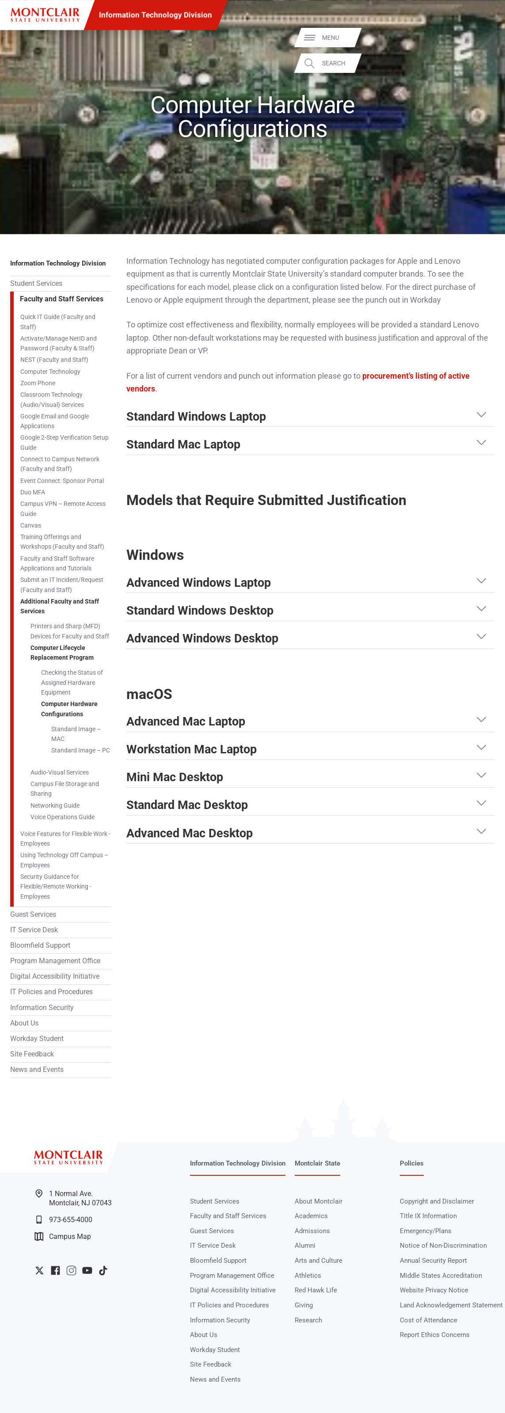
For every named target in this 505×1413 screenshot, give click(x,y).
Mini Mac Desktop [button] (174, 777)
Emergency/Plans (426, 1231)
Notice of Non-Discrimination (443, 1246)
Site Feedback (32, 1054)
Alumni (305, 1246)
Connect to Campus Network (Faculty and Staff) (59, 464)
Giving (304, 1305)
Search (484, 62)
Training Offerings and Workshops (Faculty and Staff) (62, 541)
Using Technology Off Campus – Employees (64, 859)
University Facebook (55, 1270)
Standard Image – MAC (76, 733)
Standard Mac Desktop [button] (187, 805)
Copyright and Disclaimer (437, 1201)
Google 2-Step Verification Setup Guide (64, 442)
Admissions (312, 1231)
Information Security (42, 1008)
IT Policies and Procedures (51, 992)
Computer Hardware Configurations (69, 708)
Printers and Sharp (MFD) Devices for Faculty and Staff (69, 631)
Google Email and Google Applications (54, 421)
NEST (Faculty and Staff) (54, 359)
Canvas (30, 525)
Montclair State (317, 1163)
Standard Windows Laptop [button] (196, 417)
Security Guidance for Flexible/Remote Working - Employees (55, 886)
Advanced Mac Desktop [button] (189, 833)
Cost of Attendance (428, 1320)
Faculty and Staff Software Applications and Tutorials (57, 563)
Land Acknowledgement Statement (451, 1305)
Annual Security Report (433, 1261)
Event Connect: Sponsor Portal (62, 480)
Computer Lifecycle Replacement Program (62, 652)
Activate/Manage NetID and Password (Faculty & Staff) (58, 343)
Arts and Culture (318, 1261)
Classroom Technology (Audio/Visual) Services (52, 399)
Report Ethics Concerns (435, 1335)
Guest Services (33, 915)
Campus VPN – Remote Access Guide (63, 508)
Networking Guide (55, 805)
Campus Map (62, 1236)
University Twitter (39, 1270)
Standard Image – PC (80, 750)
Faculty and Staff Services (61, 299)
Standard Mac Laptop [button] (183, 445)
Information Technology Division (155, 15)
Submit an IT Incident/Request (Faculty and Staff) (61, 584)
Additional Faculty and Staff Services (59, 606)
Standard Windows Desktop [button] (199, 611)
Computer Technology (50, 371)
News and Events (37, 1070)
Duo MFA (32, 492)
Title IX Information (428, 1216)
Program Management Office (55, 961)
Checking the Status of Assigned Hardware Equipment (72, 682)
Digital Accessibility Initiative (54, 976)
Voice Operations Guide (62, 816)
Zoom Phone (37, 383)
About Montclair (318, 1201)
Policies (412, 1163)
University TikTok (103, 1270)
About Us (24, 1023)
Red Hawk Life (316, 1290)
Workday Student (37, 1039)
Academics (311, 1216)
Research (308, 1320)
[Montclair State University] (45, 15)
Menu (481, 37)
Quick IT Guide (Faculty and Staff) (57, 321)
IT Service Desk (34, 930)
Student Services (36, 284)
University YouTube (87, 1270)
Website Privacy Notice (434, 1290)
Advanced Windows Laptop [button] (198, 583)
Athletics (308, 1276)
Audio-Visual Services (59, 772)
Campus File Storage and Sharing (64, 788)
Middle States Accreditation (441, 1276)
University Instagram (71, 1270)
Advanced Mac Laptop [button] (185, 722)
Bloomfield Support (40, 946)
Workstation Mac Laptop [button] (191, 750)
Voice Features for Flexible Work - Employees (65, 838)
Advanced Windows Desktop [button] (202, 639)
